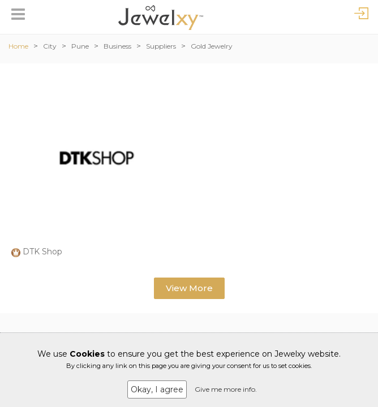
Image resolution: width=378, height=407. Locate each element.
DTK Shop (42, 251)
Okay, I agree (157, 389)
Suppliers (161, 46)
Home (18, 46)
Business (117, 46)
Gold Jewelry (212, 46)
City (50, 46)
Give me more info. (226, 389)
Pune (80, 46)
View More (189, 288)
